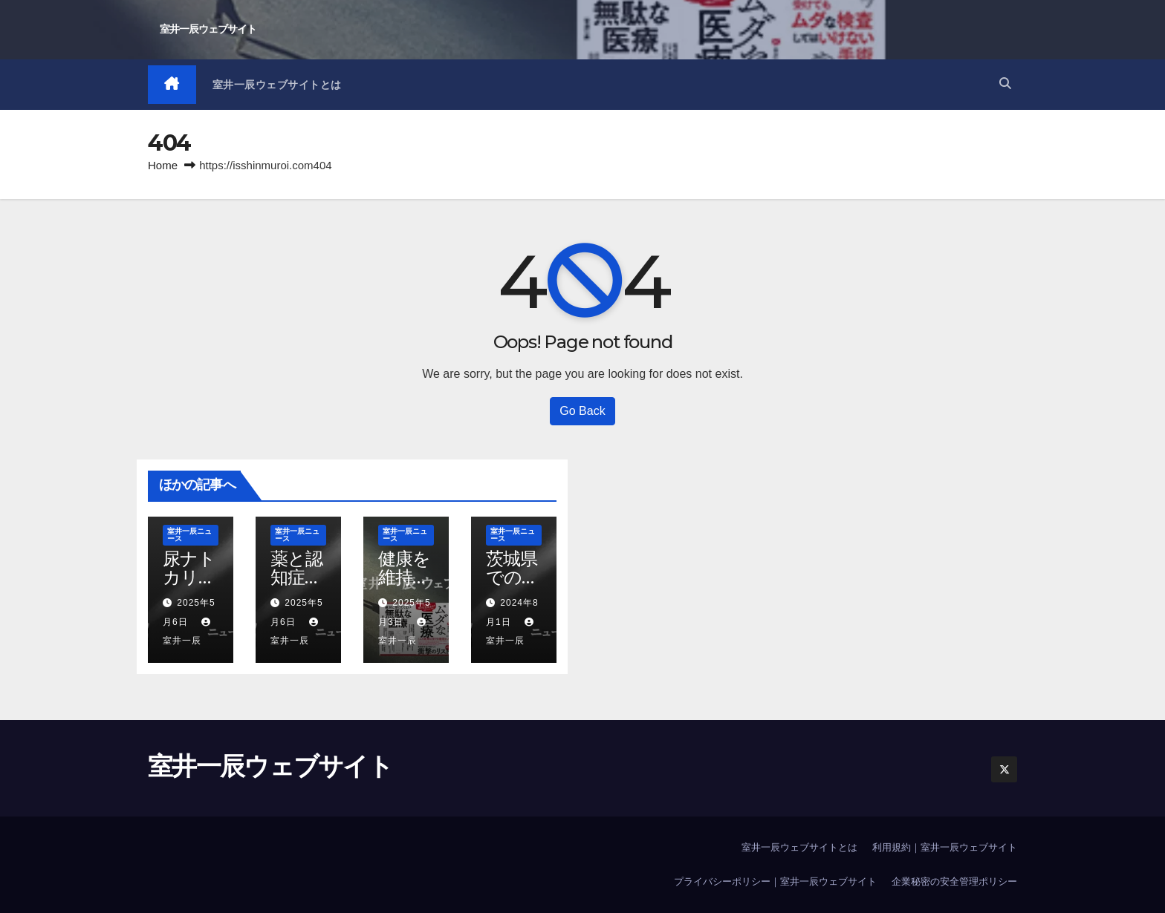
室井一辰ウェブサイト (208, 29)
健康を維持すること (404, 577)
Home (163, 165)
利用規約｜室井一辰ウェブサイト (944, 847)
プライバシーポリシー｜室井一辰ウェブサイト (775, 881)
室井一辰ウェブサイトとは (277, 84)
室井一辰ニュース (189, 535)
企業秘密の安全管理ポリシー (954, 881)
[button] (1005, 84)
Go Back (582, 411)
